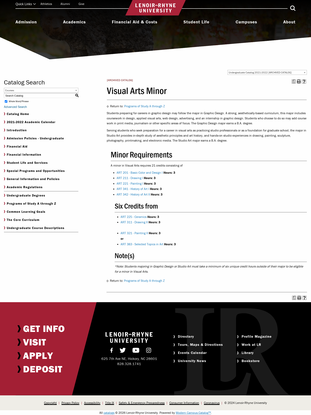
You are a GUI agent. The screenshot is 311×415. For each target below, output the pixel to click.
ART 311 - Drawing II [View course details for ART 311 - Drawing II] (134, 222)
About (289, 22)
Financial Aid (16, 146)
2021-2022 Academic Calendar (30, 122)
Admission (26, 22)
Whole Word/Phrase (19, 101)
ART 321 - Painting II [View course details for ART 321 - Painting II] (134, 233)
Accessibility (92, 403)
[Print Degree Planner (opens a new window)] (294, 81)
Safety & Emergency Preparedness (142, 403)
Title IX (109, 403)
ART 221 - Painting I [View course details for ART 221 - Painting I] (130, 183)
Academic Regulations (23, 187)
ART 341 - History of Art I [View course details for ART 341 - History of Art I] (133, 189)
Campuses (246, 22)
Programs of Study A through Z (30, 203)
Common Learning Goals (24, 212)
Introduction (15, 130)
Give (81, 4)
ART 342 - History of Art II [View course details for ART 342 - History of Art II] (133, 194)
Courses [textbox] (9, 90)
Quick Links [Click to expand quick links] (25, 4)
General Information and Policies (32, 179)
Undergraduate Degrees (24, 195)
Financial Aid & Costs (134, 22)
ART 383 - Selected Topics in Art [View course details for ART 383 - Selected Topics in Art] (142, 244)
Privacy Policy (70, 403)
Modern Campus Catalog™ (193, 413)
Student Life (196, 22)
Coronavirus (212, 403)
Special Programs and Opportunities (34, 171)
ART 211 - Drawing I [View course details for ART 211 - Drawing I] (130, 178)
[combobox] (267, 72)
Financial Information (22, 154)
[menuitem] (26, 22)
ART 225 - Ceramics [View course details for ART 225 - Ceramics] (134, 217)
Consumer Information (184, 403)
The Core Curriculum (21, 220)
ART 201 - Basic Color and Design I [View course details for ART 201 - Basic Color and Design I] (140, 172)
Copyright (50, 403)
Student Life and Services (26, 163)
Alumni (65, 4)
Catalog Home (16, 114)
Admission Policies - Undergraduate (34, 138)
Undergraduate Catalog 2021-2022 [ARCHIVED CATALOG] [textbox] (260, 72)
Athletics (46, 4)
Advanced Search (15, 107)
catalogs (109, 413)
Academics (74, 22)
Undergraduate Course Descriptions (34, 228)
